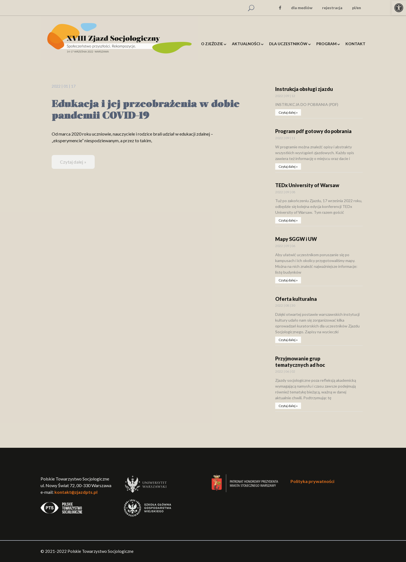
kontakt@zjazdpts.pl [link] (75, 492)
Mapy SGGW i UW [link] (296, 239)
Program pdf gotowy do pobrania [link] (313, 131)
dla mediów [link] (301, 7)
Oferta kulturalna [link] (296, 299)
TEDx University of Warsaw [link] (307, 185)
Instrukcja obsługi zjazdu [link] (304, 89)
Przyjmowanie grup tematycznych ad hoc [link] (300, 361)
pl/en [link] (356, 7)
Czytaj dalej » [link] (73, 161)
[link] (399, 8)
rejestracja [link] (332, 7)
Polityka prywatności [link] (312, 481)
